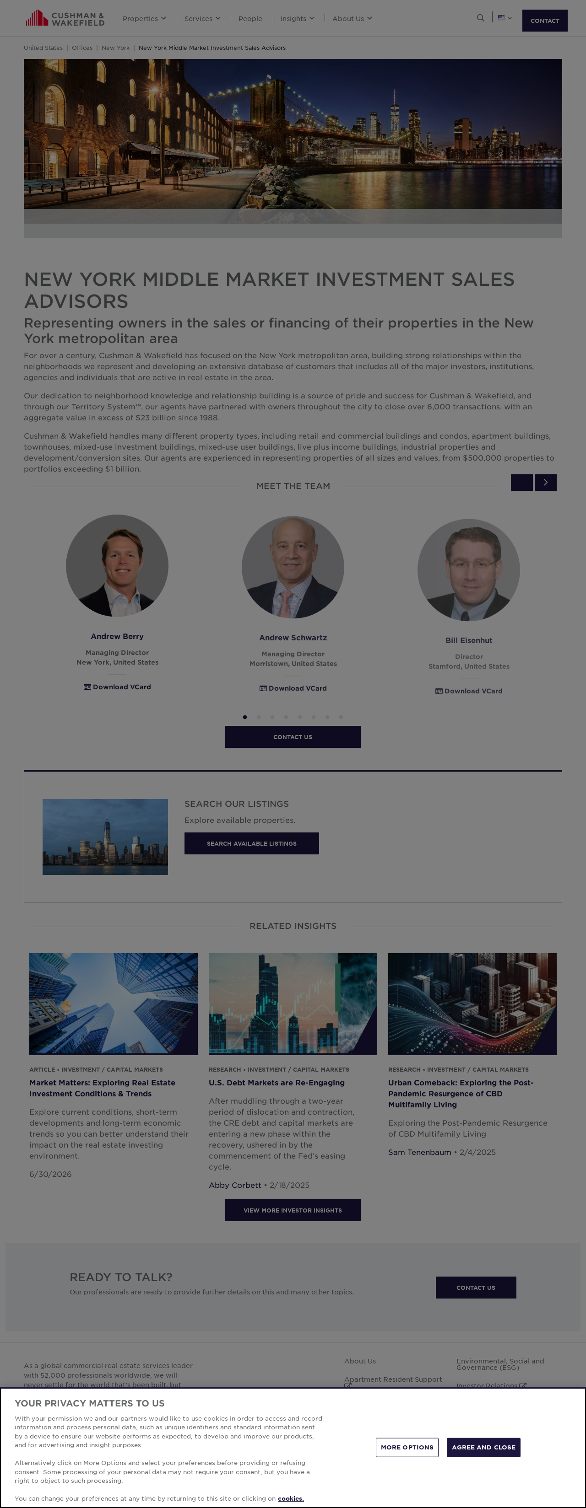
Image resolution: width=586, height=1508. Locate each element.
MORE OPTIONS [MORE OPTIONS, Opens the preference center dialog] (407, 1454)
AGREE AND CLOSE (483, 1454)
